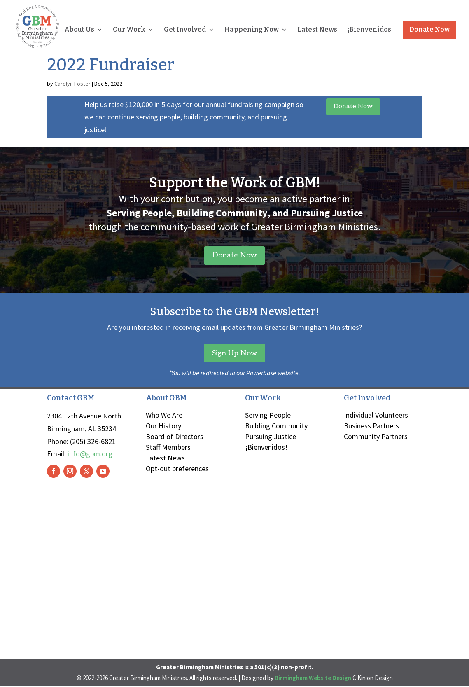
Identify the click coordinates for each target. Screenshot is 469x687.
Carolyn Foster (72, 83)
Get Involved (185, 30)
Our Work (129, 30)
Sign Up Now (234, 353)
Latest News (317, 30)
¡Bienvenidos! (370, 30)
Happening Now (251, 30)
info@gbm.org (90, 454)
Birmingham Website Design (313, 678)
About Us (79, 30)
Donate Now (429, 29)
